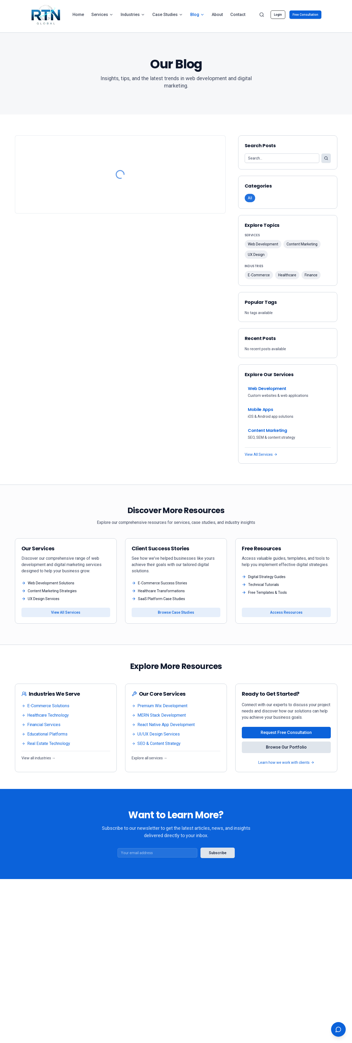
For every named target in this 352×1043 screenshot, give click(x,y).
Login (278, 15)
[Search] (261, 14)
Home (78, 14)
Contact (237, 14)
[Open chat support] (338, 1029)
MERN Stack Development (159, 715)
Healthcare (287, 275)
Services (102, 14)
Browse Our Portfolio (286, 747)
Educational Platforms (44, 734)
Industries (133, 14)
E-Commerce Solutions (45, 705)
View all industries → (38, 758)
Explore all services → (149, 758)
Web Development (263, 244)
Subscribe (217, 853)
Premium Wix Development (159, 705)
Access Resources (286, 612)
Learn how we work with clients (286, 762)
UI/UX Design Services (156, 734)
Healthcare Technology (45, 715)
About (217, 14)
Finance (311, 275)
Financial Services (40, 724)
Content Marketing (302, 244)
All (250, 198)
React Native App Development (163, 724)
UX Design (256, 254)
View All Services (261, 454)
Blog (197, 14)
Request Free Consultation (286, 732)
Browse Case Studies (176, 612)
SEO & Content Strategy (156, 743)
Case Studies (167, 14)
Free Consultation (305, 15)
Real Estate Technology (45, 743)
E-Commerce (259, 275)
